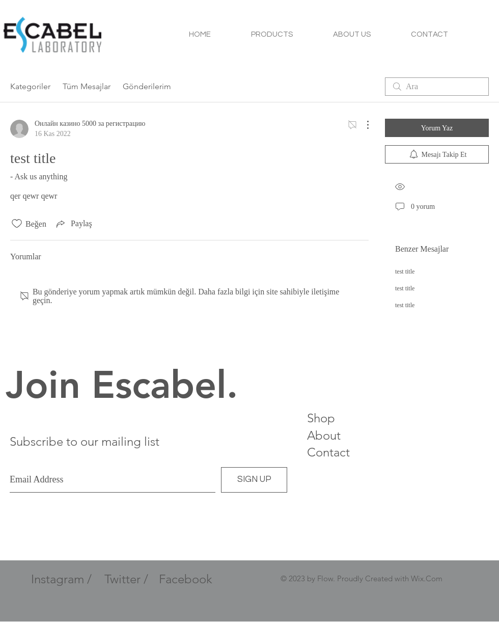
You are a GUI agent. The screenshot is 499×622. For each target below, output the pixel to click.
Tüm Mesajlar (86, 86)
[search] (437, 86)
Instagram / (61, 579)
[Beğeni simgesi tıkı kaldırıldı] (16, 224)
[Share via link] (73, 224)
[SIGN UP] (254, 480)
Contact (328, 452)
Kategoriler (30, 86)
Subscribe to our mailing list (84, 441)
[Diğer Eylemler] (362, 125)
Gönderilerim (147, 86)
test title (404, 271)
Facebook (185, 579)
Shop (321, 418)
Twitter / (126, 579)
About (324, 435)
